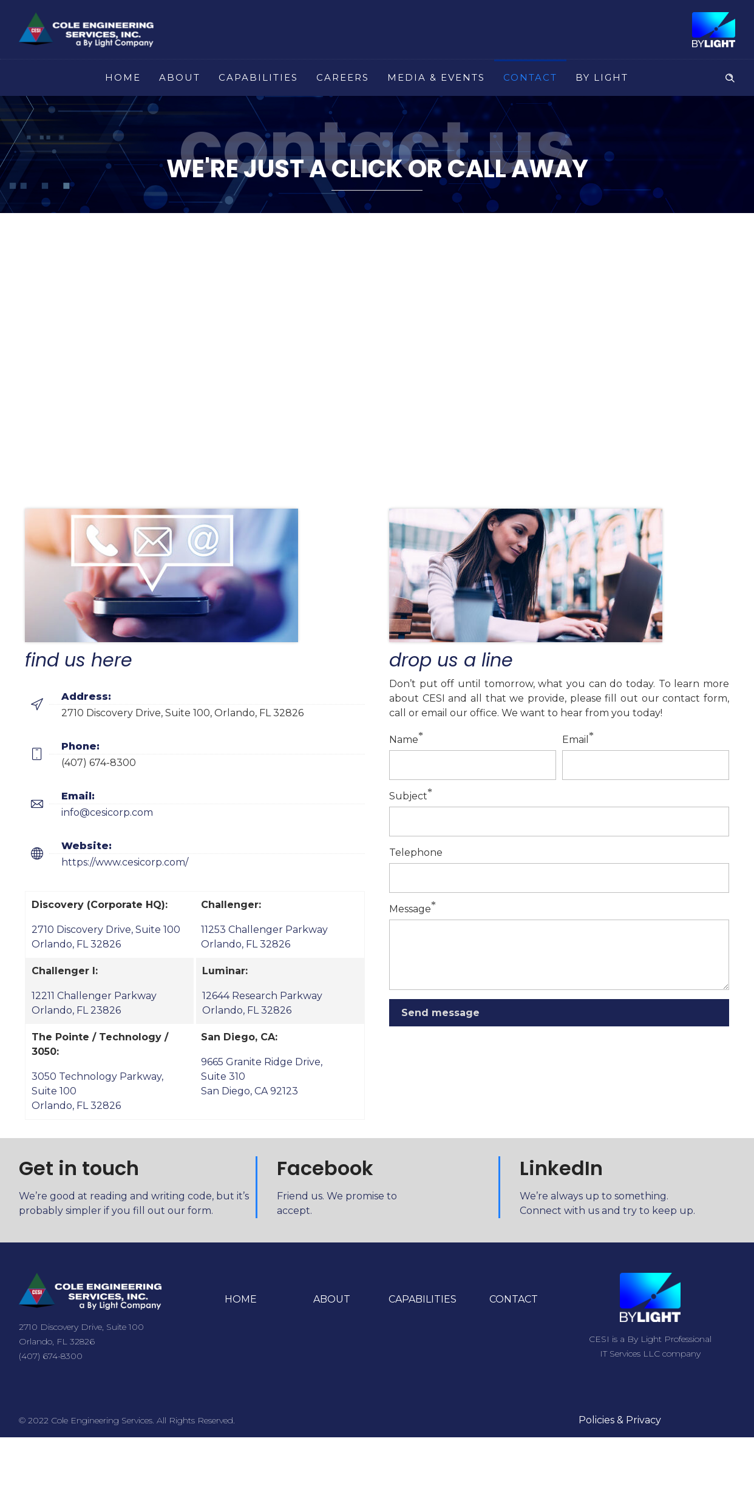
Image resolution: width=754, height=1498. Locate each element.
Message (410, 909)
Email (575, 739)
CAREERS (342, 77)
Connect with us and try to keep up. (607, 1210)
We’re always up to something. (594, 1196)
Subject (408, 796)
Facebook (325, 1168)
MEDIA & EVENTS (436, 77)
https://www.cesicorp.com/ (124, 862)
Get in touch (79, 1168)
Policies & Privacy (620, 1420)
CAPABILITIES (258, 77)
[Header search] (729, 76)
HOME (123, 77)
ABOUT (179, 77)
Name (403, 739)
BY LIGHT (602, 77)
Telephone (416, 852)
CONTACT (530, 77)
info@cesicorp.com (107, 812)
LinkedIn (561, 1168)
